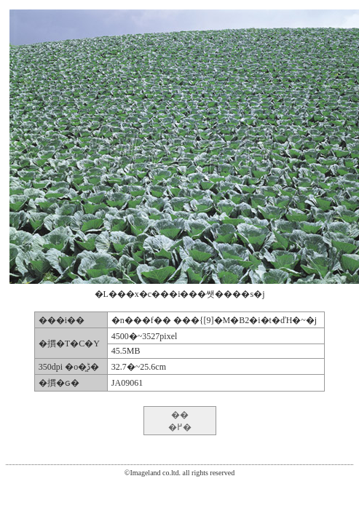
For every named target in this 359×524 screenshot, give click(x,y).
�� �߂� (180, 421)
